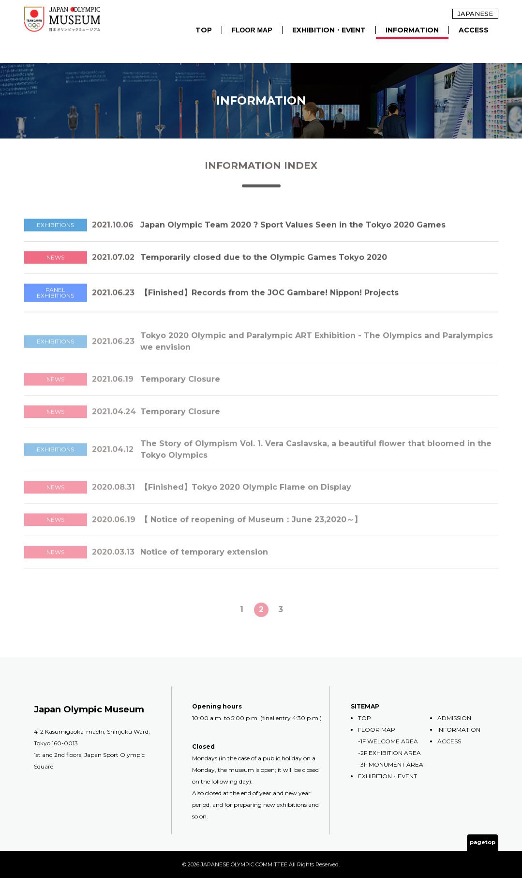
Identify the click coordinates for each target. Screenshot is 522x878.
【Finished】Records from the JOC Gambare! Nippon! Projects (269, 297)
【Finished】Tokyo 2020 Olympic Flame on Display (245, 496)
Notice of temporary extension (204, 561)
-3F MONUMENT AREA (390, 764)
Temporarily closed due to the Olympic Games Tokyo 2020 (263, 261)
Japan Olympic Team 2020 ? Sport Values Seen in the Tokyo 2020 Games (296, 229)
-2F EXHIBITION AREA (389, 752)
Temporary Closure (180, 388)
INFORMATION (412, 30)
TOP (203, 30)
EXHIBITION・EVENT (329, 30)
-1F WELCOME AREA (388, 741)
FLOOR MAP (252, 30)
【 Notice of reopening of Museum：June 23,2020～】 (251, 528)
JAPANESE (475, 13)
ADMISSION (454, 718)
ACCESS (474, 30)
